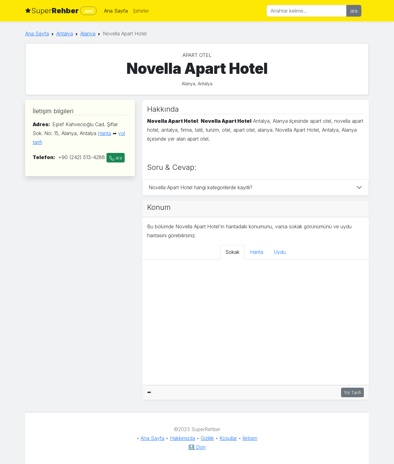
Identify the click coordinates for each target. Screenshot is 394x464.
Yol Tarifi (352, 392)
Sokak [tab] (232, 252)
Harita (104, 133)
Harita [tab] (256, 252)
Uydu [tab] (280, 252)
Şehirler (141, 11)
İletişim (250, 438)
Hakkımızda (182, 438)
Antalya (64, 33)
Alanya (87, 33)
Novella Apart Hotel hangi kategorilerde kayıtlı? (200, 187)
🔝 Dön (197, 447)
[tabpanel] (255, 322)
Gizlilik (207, 438)
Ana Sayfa (116, 11)
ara (353, 11)
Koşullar (228, 438)
